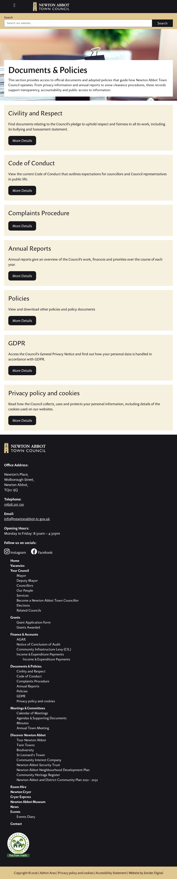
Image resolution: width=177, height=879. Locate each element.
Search (8, 17)
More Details (22, 140)
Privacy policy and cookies (75, 873)
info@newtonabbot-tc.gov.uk (27, 518)
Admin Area (48, 873)
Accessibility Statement (111, 873)
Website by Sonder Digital (146, 873)
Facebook (41, 551)
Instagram (15, 551)
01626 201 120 (14, 504)
